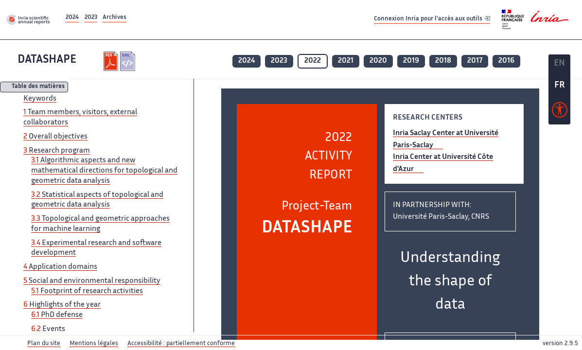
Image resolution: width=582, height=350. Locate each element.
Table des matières (38, 87)
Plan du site (43, 344)
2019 (411, 61)
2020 (378, 61)
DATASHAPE (47, 60)
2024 (72, 17)
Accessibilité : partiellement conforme (181, 344)
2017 (474, 61)
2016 (506, 61)
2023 (91, 17)
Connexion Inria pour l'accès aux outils (432, 19)
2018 (443, 61)
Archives (114, 17)
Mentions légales (94, 344)
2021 (345, 61)
